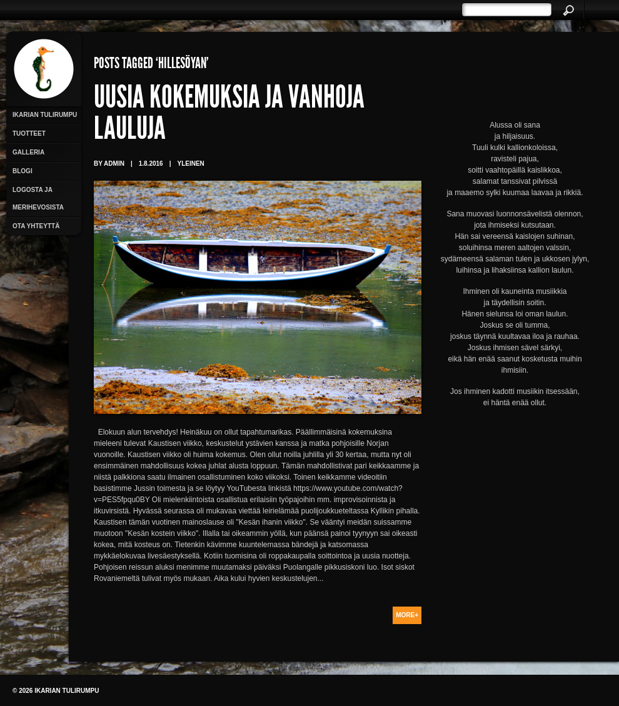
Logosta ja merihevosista (38, 198)
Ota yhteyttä (36, 226)
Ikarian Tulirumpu (45, 114)
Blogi (23, 171)
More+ (407, 615)
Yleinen (190, 163)
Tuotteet (29, 133)
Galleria (28, 152)
